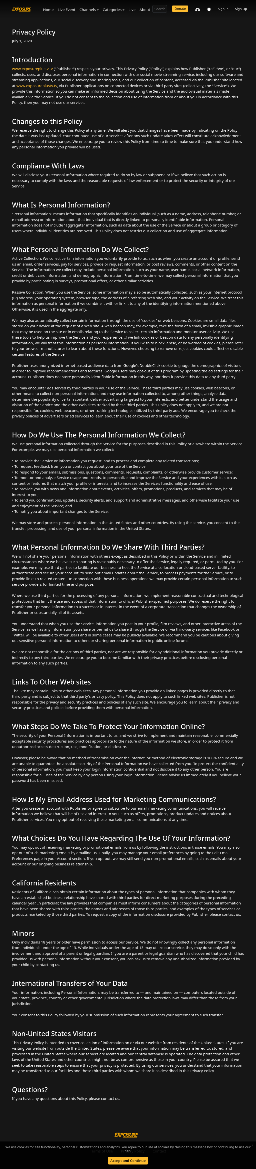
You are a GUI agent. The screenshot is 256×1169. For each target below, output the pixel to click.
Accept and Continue (128, 1160)
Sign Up (241, 9)
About (145, 9)
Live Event (67, 9)
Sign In (223, 9)
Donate (180, 8)
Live (132, 9)
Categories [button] (112, 9)
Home (48, 9)
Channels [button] (88, 9)
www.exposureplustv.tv (32, 68)
